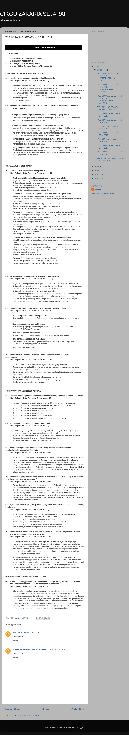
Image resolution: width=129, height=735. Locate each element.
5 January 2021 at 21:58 (58, 649)
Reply (15, 640)
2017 (97, 66)
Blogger (80, 727)
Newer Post (12, 709)
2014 (97, 170)
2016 (97, 167)
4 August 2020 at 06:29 (31, 632)
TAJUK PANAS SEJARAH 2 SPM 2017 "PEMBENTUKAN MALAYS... (109, 77)
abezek (97, 189)
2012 (97, 174)
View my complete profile (103, 193)
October (101, 70)
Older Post (78, 709)
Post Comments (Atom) (28, 715)
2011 (97, 178)
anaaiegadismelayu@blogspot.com (29, 649)
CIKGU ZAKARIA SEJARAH (34, 14)
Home (45, 709)
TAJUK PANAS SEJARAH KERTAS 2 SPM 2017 (108, 108)
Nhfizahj (17, 632)
